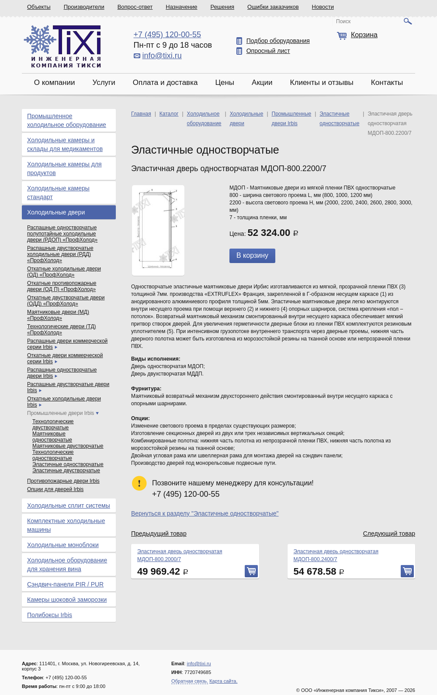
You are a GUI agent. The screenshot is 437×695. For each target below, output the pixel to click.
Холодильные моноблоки (63, 544)
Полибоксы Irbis (49, 614)
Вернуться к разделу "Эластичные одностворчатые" (205, 513)
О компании (54, 82)
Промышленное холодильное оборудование (66, 120)
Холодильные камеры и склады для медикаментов (65, 144)
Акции (262, 82)
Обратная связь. (189, 681)
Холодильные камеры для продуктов (64, 168)
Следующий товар (389, 533)
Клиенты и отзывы (322, 82)
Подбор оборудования (278, 40)
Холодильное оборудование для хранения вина (67, 564)
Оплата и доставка (165, 82)
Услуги (103, 82)
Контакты (387, 82)
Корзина (364, 35)
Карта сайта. (223, 681)
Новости (323, 7)
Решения (222, 7)
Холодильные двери (56, 212)
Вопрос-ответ (135, 7)
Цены (224, 82)
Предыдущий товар (159, 533)
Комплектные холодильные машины (66, 525)
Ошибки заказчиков (273, 7)
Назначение (181, 7)
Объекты (39, 7)
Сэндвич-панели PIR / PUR (65, 584)
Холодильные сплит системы (68, 505)
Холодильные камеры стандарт (58, 192)
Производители (84, 7)
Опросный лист (268, 50)
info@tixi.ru (162, 55)
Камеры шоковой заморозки (67, 599)
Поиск (343, 21)
